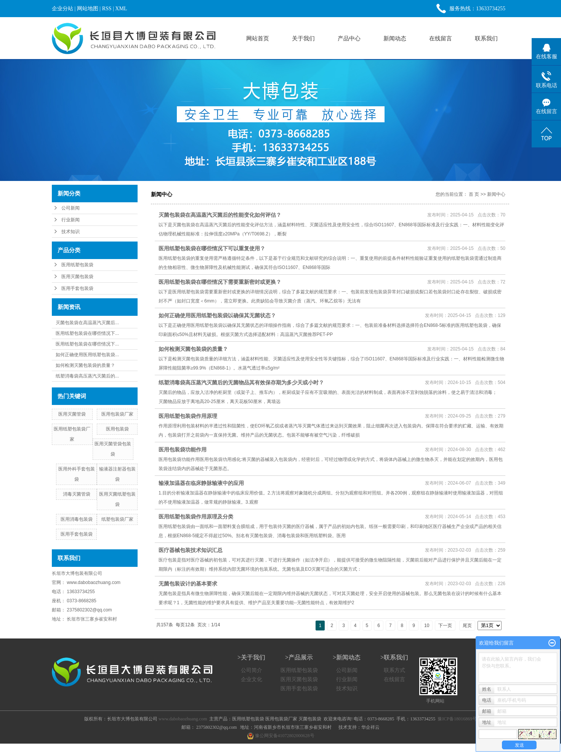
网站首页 (257, 38)
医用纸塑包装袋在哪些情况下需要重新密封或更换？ (220, 282)
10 (426, 625)
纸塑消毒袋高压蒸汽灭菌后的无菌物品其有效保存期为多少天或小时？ (241, 382)
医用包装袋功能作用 (183, 449)
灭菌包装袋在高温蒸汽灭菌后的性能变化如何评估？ (220, 215)
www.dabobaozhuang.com (93, 582)
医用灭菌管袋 (72, 414)
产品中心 (349, 38)
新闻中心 (496, 194)
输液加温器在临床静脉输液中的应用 (201, 483)
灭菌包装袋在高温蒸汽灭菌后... (87, 322)
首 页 (474, 194)
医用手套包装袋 (77, 288)
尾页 (467, 625)
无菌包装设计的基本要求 (188, 584)
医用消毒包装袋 (77, 519)
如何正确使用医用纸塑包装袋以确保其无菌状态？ (217, 315)
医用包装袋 (117, 429)
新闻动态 (394, 38)
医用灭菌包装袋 (77, 276)
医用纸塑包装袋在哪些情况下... (87, 333)
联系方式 (394, 670)
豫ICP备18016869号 (457, 719)
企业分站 (62, 8)
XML (121, 8)
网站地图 (87, 8)
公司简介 (251, 670)
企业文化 (251, 679)
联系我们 (486, 38)
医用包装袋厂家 (117, 414)
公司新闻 (70, 208)
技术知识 (70, 231)
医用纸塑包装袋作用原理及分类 (196, 517)
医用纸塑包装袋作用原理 (188, 416)
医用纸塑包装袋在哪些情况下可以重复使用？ (212, 248)
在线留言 (440, 38)
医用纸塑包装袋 (77, 264)
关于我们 (303, 38)
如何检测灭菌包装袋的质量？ (85, 365)
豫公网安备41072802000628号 (280, 735)
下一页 (445, 625)
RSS (107, 8)
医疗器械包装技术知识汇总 (191, 550)
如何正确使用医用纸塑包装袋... (87, 354)
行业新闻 (70, 219)
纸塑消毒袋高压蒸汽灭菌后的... (87, 376)
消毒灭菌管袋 (76, 494)
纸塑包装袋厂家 (117, 519)
